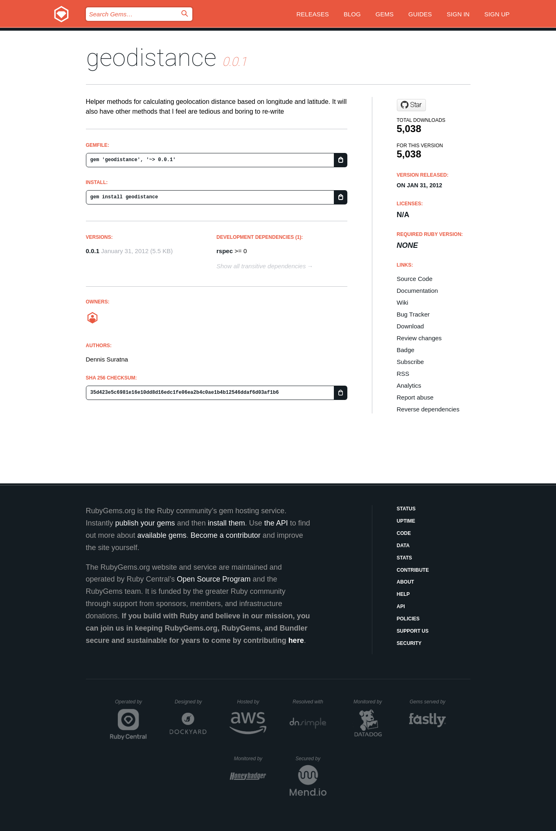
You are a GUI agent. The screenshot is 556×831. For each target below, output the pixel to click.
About (405, 582)
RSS (403, 373)
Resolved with (309, 702)
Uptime (406, 521)
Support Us (413, 631)
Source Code (415, 278)
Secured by (310, 758)
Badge (405, 349)
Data (403, 545)
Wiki (402, 302)
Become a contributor (226, 535)
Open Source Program (213, 579)
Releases (313, 14)
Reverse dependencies (428, 409)
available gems (162, 535)
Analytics (409, 385)
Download (410, 326)
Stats (404, 558)
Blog (352, 14)
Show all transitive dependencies (261, 266)
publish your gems (145, 523)
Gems (385, 14)
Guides (420, 14)
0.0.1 (92, 250)
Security (409, 643)
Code (404, 533)
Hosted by (251, 702)
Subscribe (410, 361)
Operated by (131, 704)
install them (226, 523)
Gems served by (428, 702)
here (296, 640)
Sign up (497, 14)
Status (406, 509)
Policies (408, 619)
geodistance (151, 57)
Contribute (413, 570)
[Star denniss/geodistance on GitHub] (411, 105)
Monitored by (369, 702)
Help (403, 594)
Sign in (458, 14)
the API (276, 523)
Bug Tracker (413, 314)
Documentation (417, 290)
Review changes (419, 338)
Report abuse (415, 397)
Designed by (191, 702)
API (401, 606)
